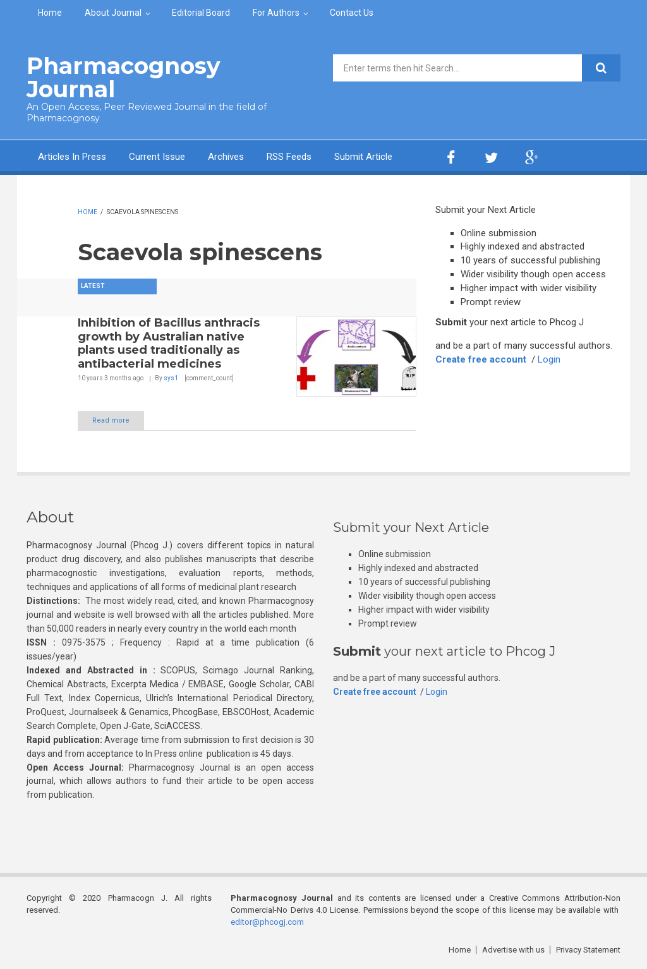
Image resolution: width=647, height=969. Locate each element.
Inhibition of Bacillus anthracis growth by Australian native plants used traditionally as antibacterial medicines (169, 343)
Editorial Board (201, 13)
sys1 (171, 378)
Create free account (480, 359)
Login (549, 359)
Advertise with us (513, 950)
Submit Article (363, 156)
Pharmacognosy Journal (124, 77)
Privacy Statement (588, 950)
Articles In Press (72, 156)
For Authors (276, 13)
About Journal (113, 13)
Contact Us (351, 13)
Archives (226, 156)
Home (50, 13)
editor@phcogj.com (267, 922)
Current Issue (157, 156)
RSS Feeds (289, 156)
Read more (111, 420)
